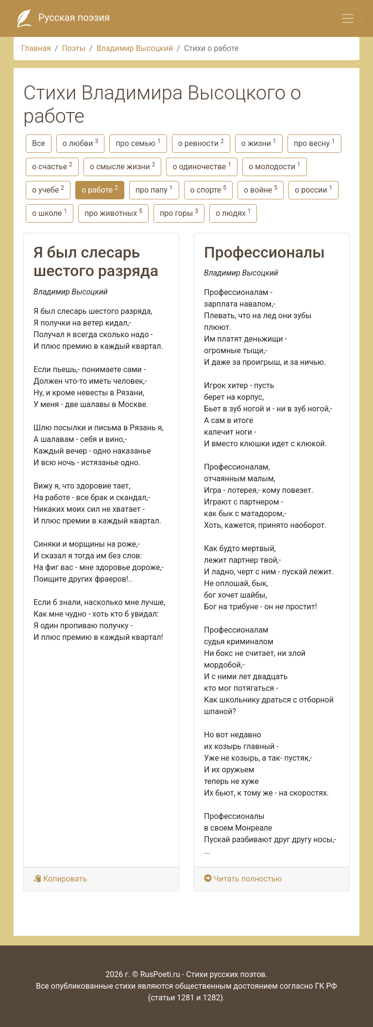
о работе (100, 189)
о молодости (275, 166)
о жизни (258, 143)
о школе (49, 213)
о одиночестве (201, 166)
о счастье (52, 166)
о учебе (48, 189)
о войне (260, 189)
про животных (113, 213)
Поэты (73, 48)
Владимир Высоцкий (135, 48)
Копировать (60, 878)
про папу (154, 189)
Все (38, 143)
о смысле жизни (122, 166)
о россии (313, 189)
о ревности (201, 143)
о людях (233, 213)
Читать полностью (244, 878)
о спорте (208, 189)
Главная (36, 48)
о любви (80, 143)
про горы (179, 213)
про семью (138, 143)
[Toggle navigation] (347, 18)
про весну (314, 143)
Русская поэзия (61, 18)
